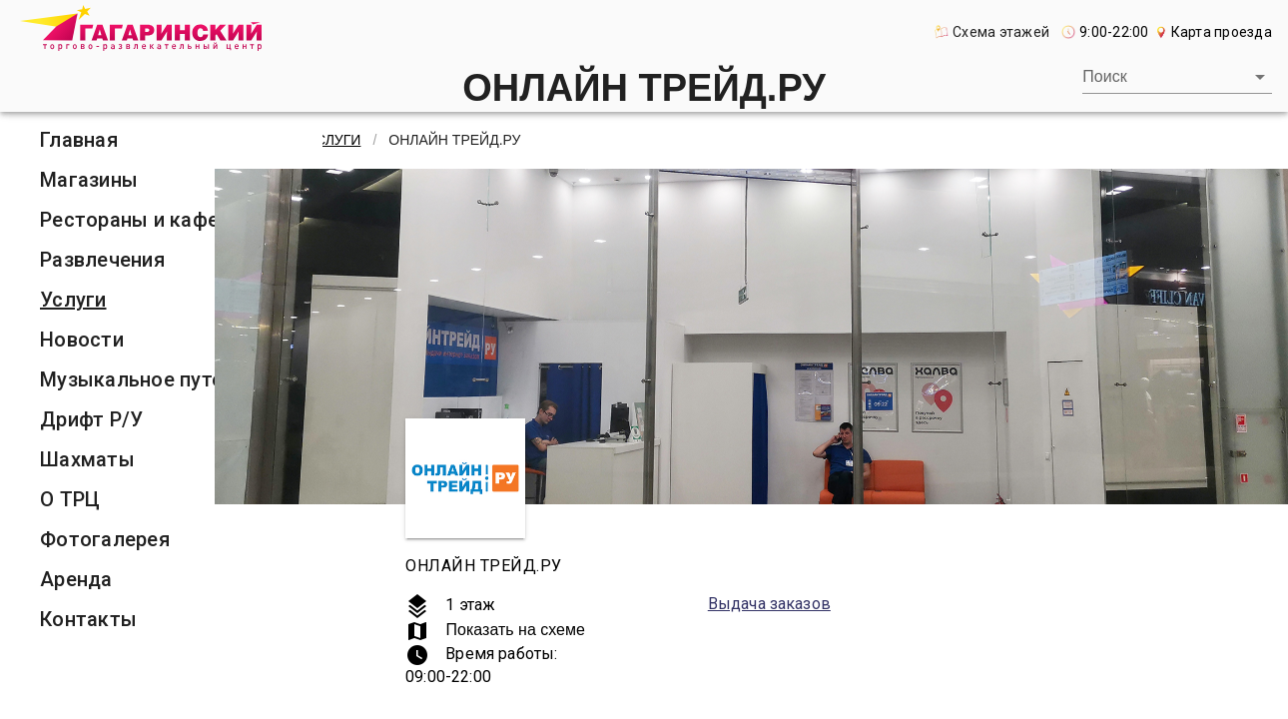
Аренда (76, 579)
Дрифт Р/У (91, 419)
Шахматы (87, 459)
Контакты (88, 619)
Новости (82, 340)
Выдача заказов (769, 603)
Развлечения (102, 260)
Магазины (89, 180)
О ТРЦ (70, 499)
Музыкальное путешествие (173, 379)
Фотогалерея (105, 539)
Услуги (73, 300)
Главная (79, 140)
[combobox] (1177, 77)
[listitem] (173, 140)
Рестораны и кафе (129, 220)
